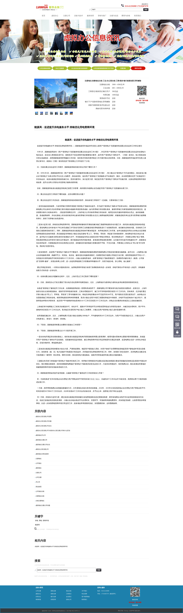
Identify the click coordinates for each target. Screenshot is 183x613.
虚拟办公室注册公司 (42, 449)
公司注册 (38, 477)
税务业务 (53, 593)
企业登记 (68, 596)
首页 (43, 16)
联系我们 (138, 16)
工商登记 (68, 593)
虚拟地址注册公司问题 (43, 505)
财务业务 (53, 591)
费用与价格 (126, 16)
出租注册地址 (40, 500)
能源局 (37, 525)
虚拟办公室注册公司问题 (43, 421)
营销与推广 (103, 16)
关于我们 (84, 591)
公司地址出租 (40, 491)
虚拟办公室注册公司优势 (43, 416)
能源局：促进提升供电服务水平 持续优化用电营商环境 (51, 546)
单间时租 (38, 599)
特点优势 (84, 593)
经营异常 (53, 599)
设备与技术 (79, 16)
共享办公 (38, 596)
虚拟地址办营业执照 (42, 454)
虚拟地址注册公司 (41, 440)
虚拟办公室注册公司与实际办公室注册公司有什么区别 (53, 430)
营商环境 (46, 520)
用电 (40, 520)
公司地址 (38, 463)
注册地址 (38, 458)
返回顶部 (177, 336)
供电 (36, 520)
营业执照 (38, 486)
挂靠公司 (68, 599)
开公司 (38, 482)
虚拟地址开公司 (41, 435)
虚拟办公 (55, 16)
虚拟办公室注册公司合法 (43, 426)
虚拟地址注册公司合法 (43, 444)
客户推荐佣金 (86, 596)
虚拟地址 (38, 468)
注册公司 (67, 16)
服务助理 (91, 16)
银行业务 (53, 596)
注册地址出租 (40, 496)
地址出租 (68, 591)
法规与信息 (115, 16)
